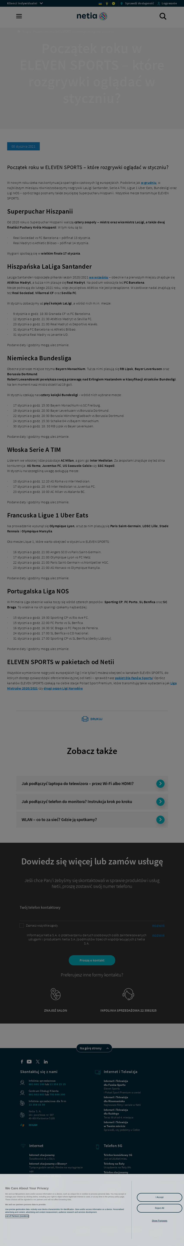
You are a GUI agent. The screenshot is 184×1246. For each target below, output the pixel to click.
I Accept (159, 1197)
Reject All (159, 1208)
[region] (92, 1210)
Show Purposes (159, 1221)
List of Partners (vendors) (17, 1216)
